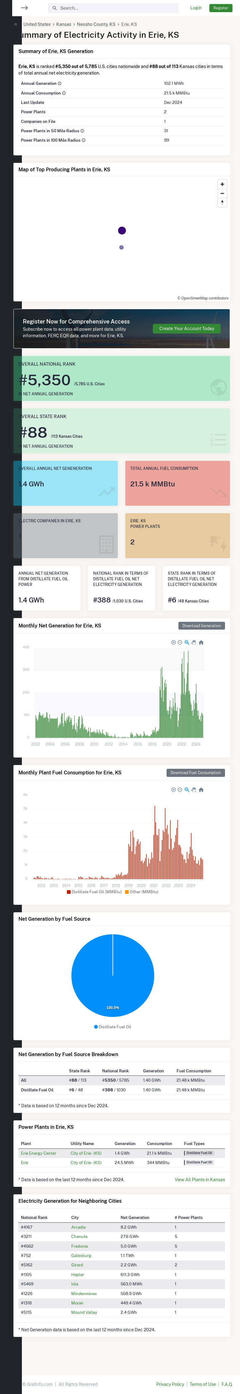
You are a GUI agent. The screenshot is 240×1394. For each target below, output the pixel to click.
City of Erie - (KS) (100, 1164)
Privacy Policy (170, 1384)
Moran (91, 1314)
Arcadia (92, 1238)
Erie (43, 1174)
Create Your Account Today (186, 331)
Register (220, 8)
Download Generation (201, 637)
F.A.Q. (227, 1384)
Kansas (82, 24)
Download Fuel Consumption (196, 784)
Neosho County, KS (115, 24)
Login (196, 7)
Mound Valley (98, 1324)
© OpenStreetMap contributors (192, 294)
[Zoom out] (222, 193)
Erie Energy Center (57, 1164)
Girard (91, 1277)
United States (55, 24)
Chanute (93, 1248)
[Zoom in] (222, 184)
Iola (88, 1295)
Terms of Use (203, 1384)
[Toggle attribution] (223, 294)
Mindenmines (98, 1305)
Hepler (91, 1286)
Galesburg (95, 1267)
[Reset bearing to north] (222, 202)
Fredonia (93, 1257)
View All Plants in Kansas (200, 1191)
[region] (11, 693)
